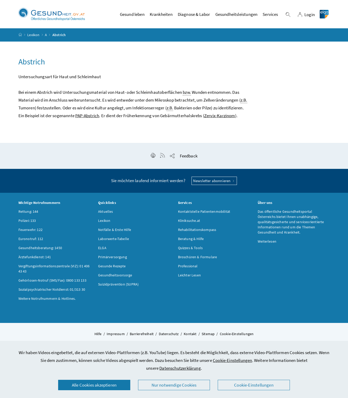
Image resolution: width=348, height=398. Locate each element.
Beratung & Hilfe (191, 238)
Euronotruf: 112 (30, 238)
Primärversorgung (112, 257)
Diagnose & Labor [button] (194, 14)
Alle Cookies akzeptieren (94, 385)
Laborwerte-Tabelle (113, 238)
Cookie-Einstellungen (232, 360)
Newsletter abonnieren (214, 180)
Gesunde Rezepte (112, 266)
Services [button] (270, 14)
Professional (188, 266)
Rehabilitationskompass (197, 229)
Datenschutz (169, 333)
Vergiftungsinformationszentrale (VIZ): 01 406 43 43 (54, 269)
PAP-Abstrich (87, 115)
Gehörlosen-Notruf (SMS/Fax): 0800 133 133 (52, 280)
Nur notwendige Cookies (174, 385)
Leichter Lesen (189, 275)
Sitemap (208, 333)
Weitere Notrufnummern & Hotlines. (47, 298)
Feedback (188, 155)
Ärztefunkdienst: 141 (34, 257)
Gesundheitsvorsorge (115, 275)
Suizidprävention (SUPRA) (118, 284)
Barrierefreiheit (142, 333)
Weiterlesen (267, 241)
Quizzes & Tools (190, 248)
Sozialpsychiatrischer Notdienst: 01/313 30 (51, 289)
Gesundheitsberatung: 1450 (40, 248)
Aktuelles (105, 211)
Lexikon (33, 34)
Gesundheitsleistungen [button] (236, 14)
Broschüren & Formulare (197, 257)
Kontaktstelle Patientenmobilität (204, 211)
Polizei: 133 (27, 220)
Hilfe (98, 333)
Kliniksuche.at (189, 220)
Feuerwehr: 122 (30, 229)
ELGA (102, 248)
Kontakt (190, 333)
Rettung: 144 (28, 211)
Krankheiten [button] (161, 14)
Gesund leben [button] (132, 14)
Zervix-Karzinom (219, 115)
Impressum (116, 333)
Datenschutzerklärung (180, 368)
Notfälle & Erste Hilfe (114, 229)
